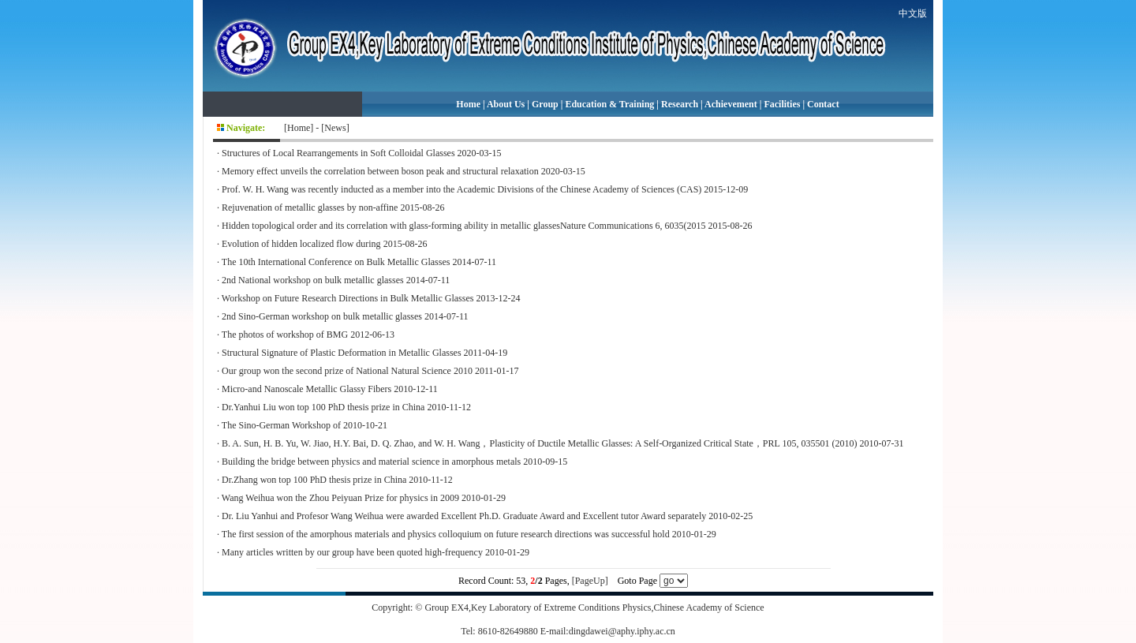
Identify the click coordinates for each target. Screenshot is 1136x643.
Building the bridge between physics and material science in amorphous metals (371, 461)
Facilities (782, 104)
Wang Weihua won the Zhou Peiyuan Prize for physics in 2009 (340, 497)
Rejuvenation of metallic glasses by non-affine (310, 207)
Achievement (730, 104)
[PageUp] (590, 580)
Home (468, 104)
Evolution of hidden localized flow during (301, 243)
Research (679, 104)
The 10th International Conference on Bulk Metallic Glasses (336, 261)
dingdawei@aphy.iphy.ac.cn (622, 631)
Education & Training (609, 104)
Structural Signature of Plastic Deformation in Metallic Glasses (342, 352)
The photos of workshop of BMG (285, 334)
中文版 (913, 13)
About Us (506, 104)
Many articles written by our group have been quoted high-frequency (352, 552)
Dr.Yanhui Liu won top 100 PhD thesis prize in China (323, 407)
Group (545, 104)
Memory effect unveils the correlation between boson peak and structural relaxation (380, 171)
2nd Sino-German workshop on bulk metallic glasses (322, 316)
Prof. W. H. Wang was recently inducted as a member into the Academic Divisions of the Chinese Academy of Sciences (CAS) (461, 189)
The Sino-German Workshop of (281, 425)
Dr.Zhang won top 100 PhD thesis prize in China (314, 479)
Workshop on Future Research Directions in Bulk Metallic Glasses (348, 298)
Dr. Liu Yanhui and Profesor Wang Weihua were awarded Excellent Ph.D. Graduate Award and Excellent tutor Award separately (464, 516)
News (335, 127)
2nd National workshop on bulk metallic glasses (313, 280)
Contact (823, 104)
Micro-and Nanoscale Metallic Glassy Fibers (306, 388)
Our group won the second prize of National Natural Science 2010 (347, 370)
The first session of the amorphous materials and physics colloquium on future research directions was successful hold (446, 534)
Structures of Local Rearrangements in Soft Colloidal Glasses (338, 153)
